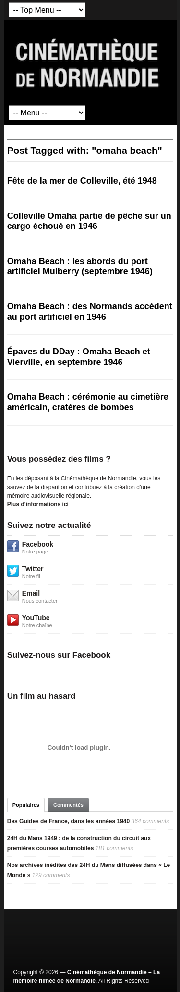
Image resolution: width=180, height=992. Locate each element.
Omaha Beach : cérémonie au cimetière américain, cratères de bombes (87, 402)
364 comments (150, 821)
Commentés (68, 805)
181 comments (114, 848)
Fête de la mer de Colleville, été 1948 (82, 181)
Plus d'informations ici (38, 504)
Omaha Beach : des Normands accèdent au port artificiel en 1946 (89, 311)
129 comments (51, 875)
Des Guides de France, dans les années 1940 (68, 821)
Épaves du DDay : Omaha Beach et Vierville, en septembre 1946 (78, 357)
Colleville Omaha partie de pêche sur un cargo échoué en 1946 (89, 221)
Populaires (25, 805)
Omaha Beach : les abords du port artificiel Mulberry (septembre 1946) (80, 266)
